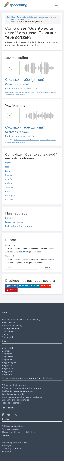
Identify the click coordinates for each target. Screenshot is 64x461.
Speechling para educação (14, 442)
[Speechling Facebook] (4, 415)
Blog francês (8, 351)
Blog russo (7, 365)
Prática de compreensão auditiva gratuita (21, 388)
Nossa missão (8, 322)
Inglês (8, 162)
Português (10, 195)
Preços (5, 334)
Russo (8, 191)
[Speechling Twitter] (10, 415)
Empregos (6, 445)
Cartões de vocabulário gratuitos (17, 391)
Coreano (9, 199)
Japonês (9, 187)
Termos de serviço (10, 429)
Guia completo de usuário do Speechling (21, 319)
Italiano (8, 183)
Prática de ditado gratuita (14, 385)
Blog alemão (7, 356)
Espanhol (9, 171)
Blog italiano (8, 359)
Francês (9, 167)
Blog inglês (7, 353)
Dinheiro (9, 218)
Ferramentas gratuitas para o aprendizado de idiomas (37, 17)
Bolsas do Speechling (12, 325)
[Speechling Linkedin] (16, 415)
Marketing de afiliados (12, 448)
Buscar (47, 267)
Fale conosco (8, 451)
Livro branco (7, 331)
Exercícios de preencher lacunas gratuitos (22, 397)
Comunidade (8, 337)
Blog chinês (7, 374)
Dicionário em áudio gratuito (19, 19)
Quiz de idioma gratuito (13, 394)
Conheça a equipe (10, 328)
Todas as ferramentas (12, 403)
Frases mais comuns (15, 222)
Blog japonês (8, 371)
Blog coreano (8, 368)
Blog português (9, 362)
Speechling (11, 17)
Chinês (8, 175)
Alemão (8, 179)
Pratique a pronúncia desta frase (21, 88)
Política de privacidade (13, 426)
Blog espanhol (8, 348)
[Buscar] (21, 267)
